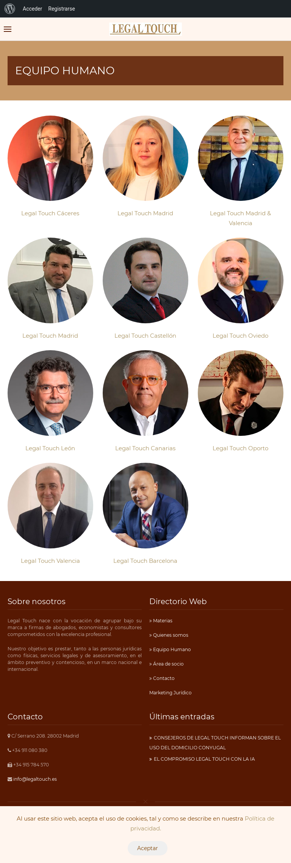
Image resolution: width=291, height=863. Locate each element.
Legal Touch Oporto (240, 448)
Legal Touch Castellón (145, 335)
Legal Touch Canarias (145, 448)
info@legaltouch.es (35, 779)
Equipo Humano (171, 649)
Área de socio (168, 664)
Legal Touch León (50, 448)
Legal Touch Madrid (145, 213)
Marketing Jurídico (170, 692)
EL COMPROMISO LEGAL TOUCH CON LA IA (204, 759)
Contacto (163, 678)
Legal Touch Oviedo (240, 335)
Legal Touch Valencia (50, 560)
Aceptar (147, 848)
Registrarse (61, 9)
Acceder (32, 9)
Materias (162, 620)
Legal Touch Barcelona (145, 560)
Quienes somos (170, 635)
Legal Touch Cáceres (50, 213)
